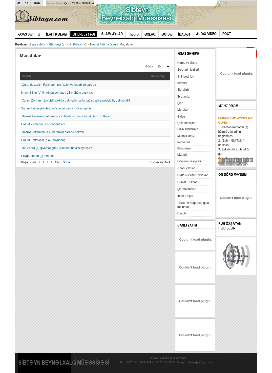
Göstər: (150, 66)
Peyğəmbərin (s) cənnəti (37, 156)
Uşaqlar (182, 213)
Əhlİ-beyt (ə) (57, 44)
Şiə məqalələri (186, 189)
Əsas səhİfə (37, 44)
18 (244, 163)
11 (220, 163)
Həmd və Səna (187, 62)
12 (223, 163)
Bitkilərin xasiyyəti (189, 161)
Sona (66, 162)
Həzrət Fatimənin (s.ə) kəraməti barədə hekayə (53, 132)
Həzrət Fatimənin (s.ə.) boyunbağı (43, 140)
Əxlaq (181, 116)
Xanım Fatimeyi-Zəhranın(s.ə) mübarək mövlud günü (56, 108)
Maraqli (182, 154)
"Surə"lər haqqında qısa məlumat (193, 205)
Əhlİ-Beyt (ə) (77, 44)
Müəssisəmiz (186, 136)
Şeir (180, 103)
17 (240, 163)
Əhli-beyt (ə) (185, 76)
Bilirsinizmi (184, 148)
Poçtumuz (183, 142)
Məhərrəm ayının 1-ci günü (235, 120)
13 (227, 163)
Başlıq (26, 76)
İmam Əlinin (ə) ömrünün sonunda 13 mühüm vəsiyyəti (57, 92)
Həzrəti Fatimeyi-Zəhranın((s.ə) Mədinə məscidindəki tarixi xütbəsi (66, 116)
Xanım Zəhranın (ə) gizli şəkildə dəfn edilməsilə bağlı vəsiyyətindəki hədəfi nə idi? (76, 100)
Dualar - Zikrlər (187, 182)
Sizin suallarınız (187, 129)
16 (237, 163)
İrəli (57, 162)
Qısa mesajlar (186, 123)
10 (251, 160)
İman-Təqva (185, 196)
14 (230, 163)
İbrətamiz (183, 96)
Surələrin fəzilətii (188, 69)
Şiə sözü (183, 89)
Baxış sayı (158, 76)
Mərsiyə (182, 109)
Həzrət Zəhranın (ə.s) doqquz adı (43, 124)
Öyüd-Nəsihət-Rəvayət (192, 175)
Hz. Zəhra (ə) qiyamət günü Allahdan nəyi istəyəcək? (57, 148)
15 (233, 163)
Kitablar (182, 83)
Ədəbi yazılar (186, 168)
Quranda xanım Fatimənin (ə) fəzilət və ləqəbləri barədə (59, 84)
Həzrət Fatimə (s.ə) (103, 44)
